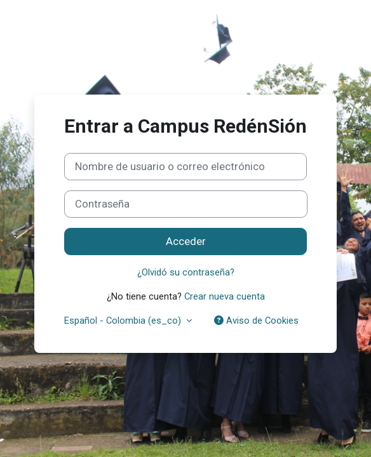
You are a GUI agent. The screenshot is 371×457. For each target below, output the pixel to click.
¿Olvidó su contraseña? (185, 272)
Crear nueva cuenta (224, 296)
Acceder (186, 241)
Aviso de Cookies (256, 320)
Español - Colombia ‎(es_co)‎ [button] (124, 320)
